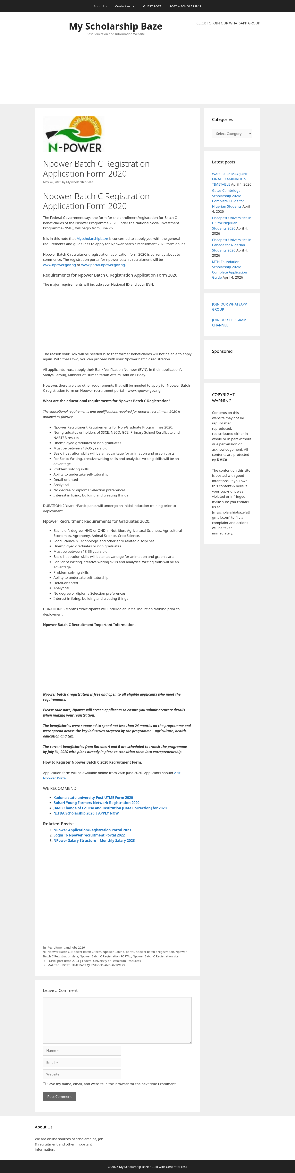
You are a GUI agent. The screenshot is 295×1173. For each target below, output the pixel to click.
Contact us (127, 6)
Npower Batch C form (86, 952)
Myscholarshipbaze (92, 238)
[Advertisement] (228, 65)
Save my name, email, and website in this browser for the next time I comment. (112, 1083)
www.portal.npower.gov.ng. (103, 264)
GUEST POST (152, 6)
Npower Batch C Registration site (155, 956)
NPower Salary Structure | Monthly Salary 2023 (94, 840)
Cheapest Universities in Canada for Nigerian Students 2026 (231, 245)
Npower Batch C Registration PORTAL (105, 956)
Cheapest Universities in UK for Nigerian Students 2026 (231, 223)
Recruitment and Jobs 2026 (66, 947)
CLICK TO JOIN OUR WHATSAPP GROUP (228, 23)
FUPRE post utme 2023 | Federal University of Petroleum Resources (94, 961)
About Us (100, 6)
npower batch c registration (155, 952)
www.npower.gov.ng (59, 264)
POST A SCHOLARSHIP (185, 6)
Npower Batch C (59, 952)
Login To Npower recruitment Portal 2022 (89, 835)
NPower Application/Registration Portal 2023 (92, 830)
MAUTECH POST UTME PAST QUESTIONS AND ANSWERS (86, 965)
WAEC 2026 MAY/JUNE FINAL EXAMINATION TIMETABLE (230, 179)
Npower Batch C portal (118, 952)
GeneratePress (176, 1167)
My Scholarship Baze (115, 26)
